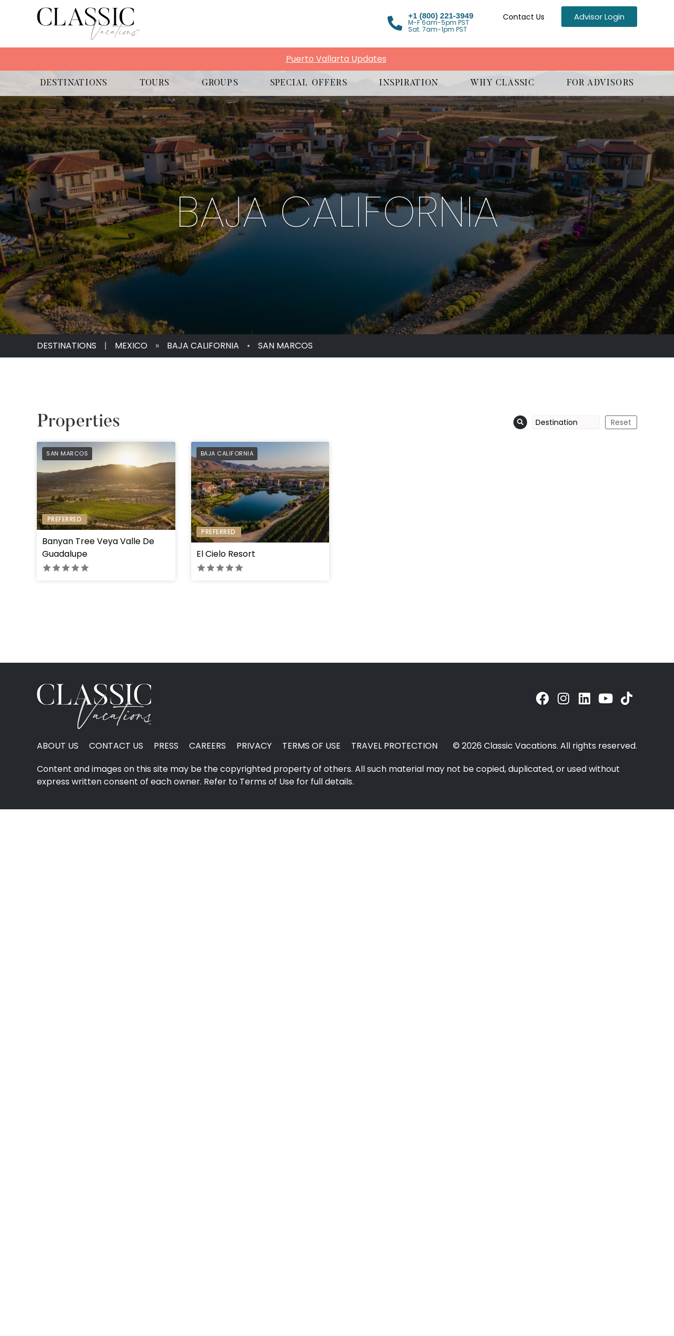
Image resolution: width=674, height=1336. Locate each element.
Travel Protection (394, 746)
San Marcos (285, 346)
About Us (57, 746)
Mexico (131, 346)
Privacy (254, 746)
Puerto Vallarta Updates (336, 59)
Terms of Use (311, 746)
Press (166, 746)
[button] (74, 83)
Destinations (66, 346)
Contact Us (523, 17)
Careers (207, 746)
